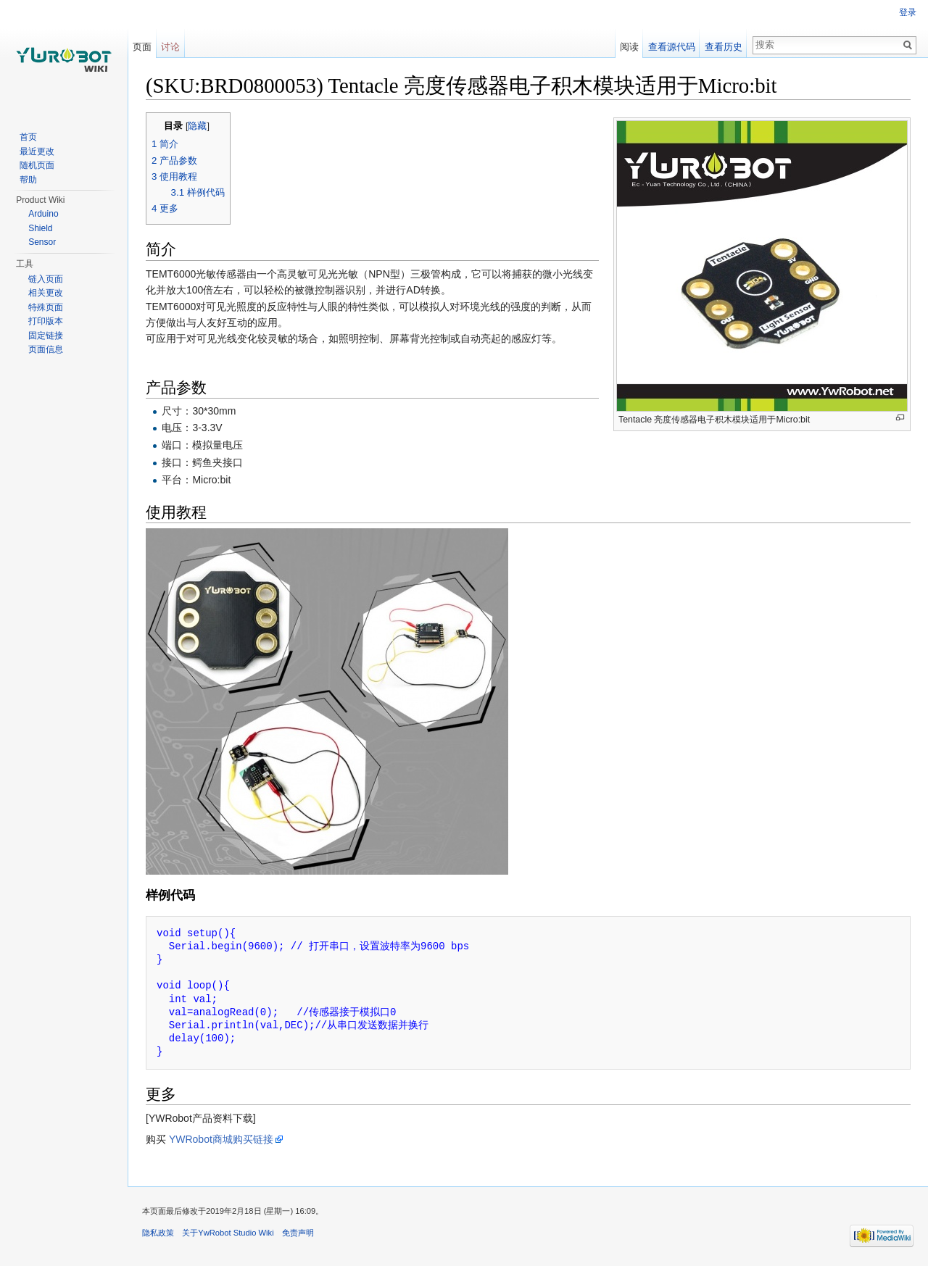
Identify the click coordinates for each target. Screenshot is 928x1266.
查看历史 (723, 46)
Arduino (43, 214)
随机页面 (37, 165)
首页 (28, 137)
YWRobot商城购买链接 (221, 1139)
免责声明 (298, 1232)
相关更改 (45, 293)
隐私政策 (158, 1232)
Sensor (42, 242)
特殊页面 (45, 307)
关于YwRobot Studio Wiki (227, 1232)
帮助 (28, 180)
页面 (142, 46)
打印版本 (45, 321)
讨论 (170, 46)
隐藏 (197, 126)
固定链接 (45, 335)
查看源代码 (671, 46)
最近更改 (37, 151)
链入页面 (45, 279)
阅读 (629, 46)
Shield (40, 228)
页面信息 (45, 349)
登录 (907, 12)
